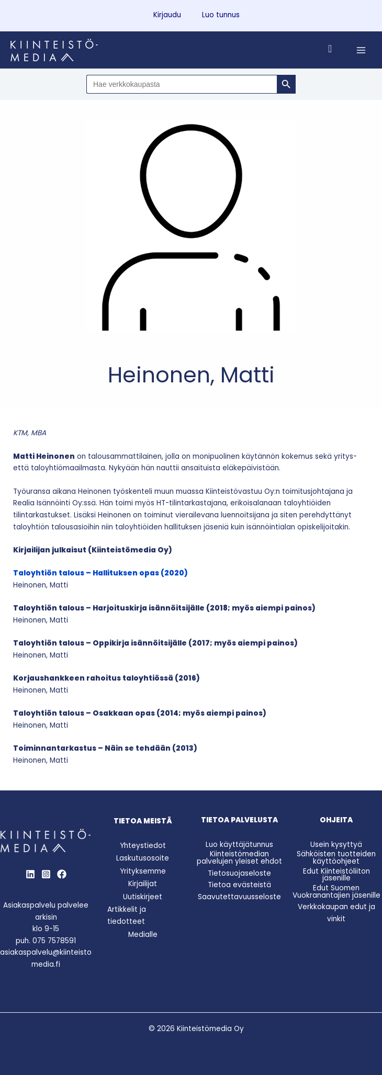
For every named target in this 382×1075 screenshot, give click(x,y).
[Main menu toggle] (361, 50)
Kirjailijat (142, 884)
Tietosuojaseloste (239, 873)
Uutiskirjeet (142, 897)
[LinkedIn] (30, 874)
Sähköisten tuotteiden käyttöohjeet (336, 857)
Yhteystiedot (143, 846)
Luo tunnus (221, 15)
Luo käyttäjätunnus (239, 845)
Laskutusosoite (142, 858)
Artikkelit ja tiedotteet (126, 915)
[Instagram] (46, 874)
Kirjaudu (167, 15)
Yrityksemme (143, 871)
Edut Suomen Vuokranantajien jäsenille (336, 891)
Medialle (143, 935)
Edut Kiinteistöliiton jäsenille (336, 875)
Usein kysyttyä (336, 845)
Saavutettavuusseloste (239, 897)
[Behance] (61, 874)
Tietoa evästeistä (239, 885)
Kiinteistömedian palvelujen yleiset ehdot (239, 857)
